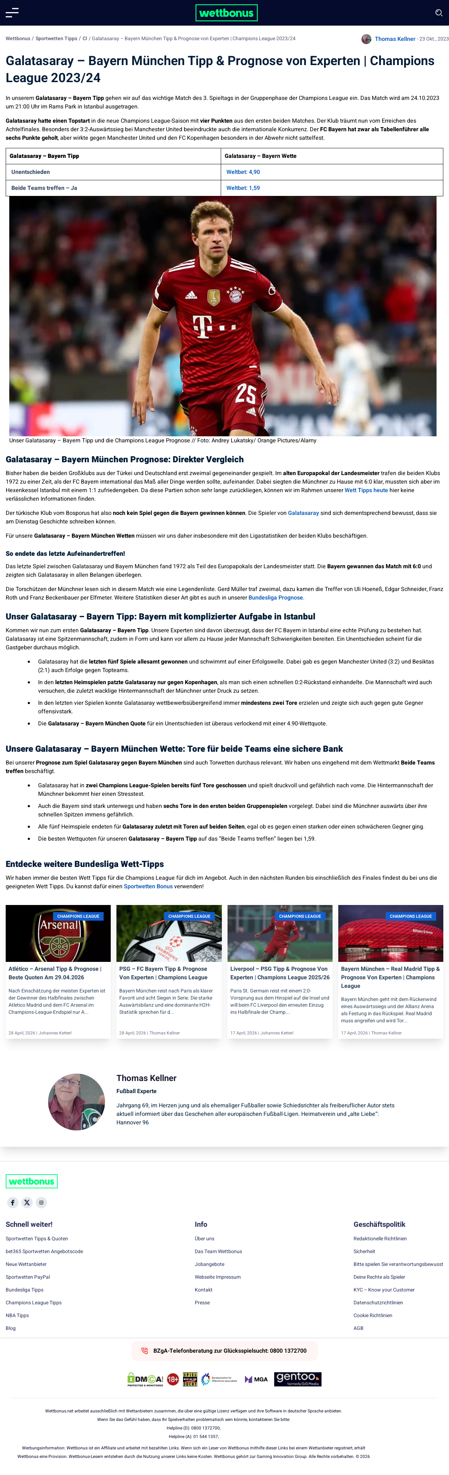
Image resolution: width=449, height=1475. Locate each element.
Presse (202, 1302)
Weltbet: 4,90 (243, 172)
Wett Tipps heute (365, 490)
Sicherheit (364, 1251)
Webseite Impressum (218, 1277)
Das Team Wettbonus (218, 1251)
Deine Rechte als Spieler (379, 1277)
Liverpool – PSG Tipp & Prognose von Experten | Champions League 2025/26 (280, 973)
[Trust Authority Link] (219, 1379)
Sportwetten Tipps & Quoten (37, 1238)
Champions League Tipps (34, 1302)
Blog (11, 1328)
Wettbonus (18, 38)
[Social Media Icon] (13, 1202)
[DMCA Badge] (145, 1379)
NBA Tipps (17, 1315)
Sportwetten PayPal (28, 1277)
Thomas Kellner (395, 39)
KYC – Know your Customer (384, 1290)
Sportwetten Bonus (148, 886)
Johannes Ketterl (55, 1033)
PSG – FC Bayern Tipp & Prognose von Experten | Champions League (163, 973)
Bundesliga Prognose (276, 597)
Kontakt (204, 1290)
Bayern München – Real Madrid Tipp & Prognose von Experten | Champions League (390, 977)
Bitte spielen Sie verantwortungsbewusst (398, 1264)
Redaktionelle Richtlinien (380, 1238)
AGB (359, 1328)
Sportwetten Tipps (56, 38)
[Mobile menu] (12, 12)
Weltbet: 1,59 (243, 188)
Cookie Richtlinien (373, 1315)
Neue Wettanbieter (26, 1264)
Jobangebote (209, 1264)
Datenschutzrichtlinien (378, 1302)
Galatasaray (303, 513)
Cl (85, 38)
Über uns (204, 1238)
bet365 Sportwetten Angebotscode (44, 1251)
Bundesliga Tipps (24, 1290)
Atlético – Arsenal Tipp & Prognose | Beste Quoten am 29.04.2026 (55, 973)
